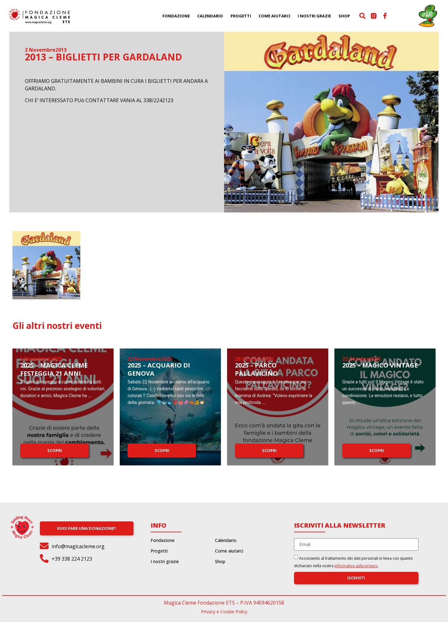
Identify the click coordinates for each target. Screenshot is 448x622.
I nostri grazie (314, 16)
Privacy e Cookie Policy (224, 612)
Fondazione (176, 16)
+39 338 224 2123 (72, 558)
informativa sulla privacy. (356, 565)
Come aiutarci (274, 16)
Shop (344, 16)
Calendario (210, 16)
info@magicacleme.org (78, 546)
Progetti (241, 16)
